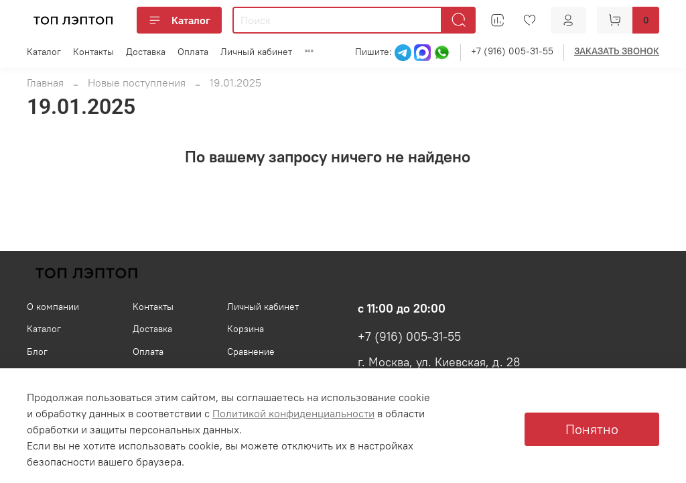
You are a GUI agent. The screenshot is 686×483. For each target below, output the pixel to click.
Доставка (145, 52)
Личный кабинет (256, 52)
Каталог (179, 20)
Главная (45, 82)
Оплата (193, 52)
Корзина (245, 329)
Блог (37, 351)
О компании (53, 307)
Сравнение (251, 351)
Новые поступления (137, 82)
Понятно (591, 429)
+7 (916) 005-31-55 (512, 51)
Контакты (93, 52)
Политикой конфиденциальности (293, 413)
